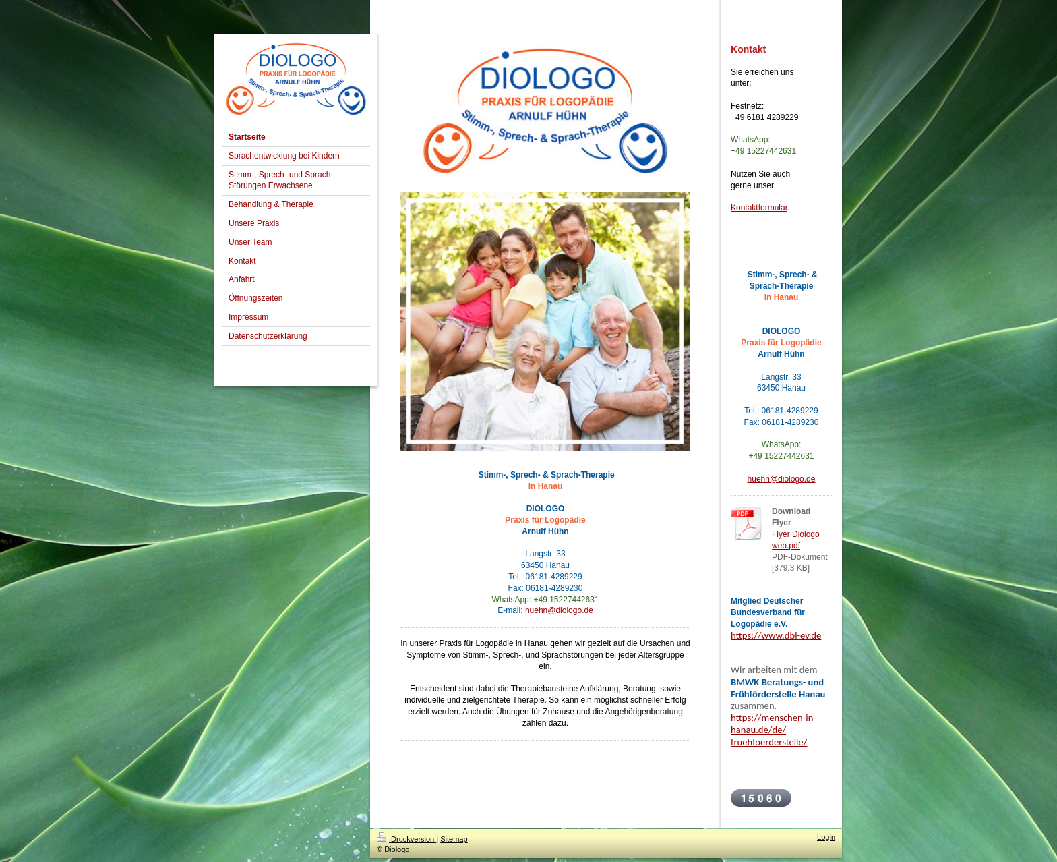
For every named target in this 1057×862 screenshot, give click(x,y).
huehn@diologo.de (559, 610)
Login (826, 837)
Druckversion (406, 839)
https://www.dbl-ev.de (776, 635)
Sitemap (453, 839)
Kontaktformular (759, 207)
